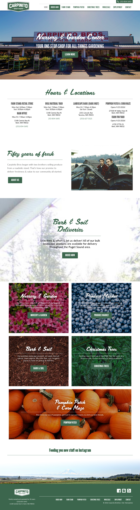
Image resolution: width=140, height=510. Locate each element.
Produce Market (101, 315)
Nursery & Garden (39, 315)
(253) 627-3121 (86, 118)
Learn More (70, 54)
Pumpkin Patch (78, 7)
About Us (15, 180)
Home (46, 7)
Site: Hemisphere (127, 503)
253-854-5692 (124, 1)
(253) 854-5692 (22, 126)
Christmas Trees (93, 7)
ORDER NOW (70, 255)
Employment (117, 7)
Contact (128, 7)
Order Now (55, 7)
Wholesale (106, 7)
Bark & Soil (38, 368)
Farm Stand (66, 7)
